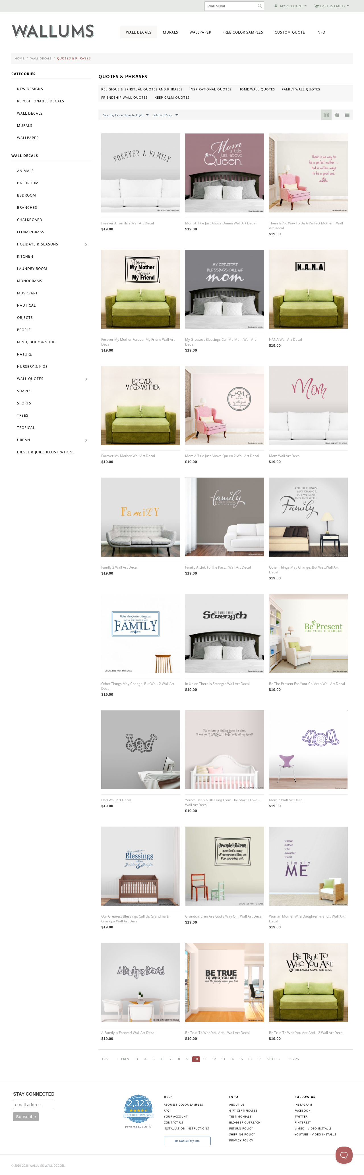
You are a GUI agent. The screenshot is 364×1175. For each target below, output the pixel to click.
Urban (23, 439)
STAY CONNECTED (34, 1094)
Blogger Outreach (244, 1122)
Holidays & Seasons (37, 244)
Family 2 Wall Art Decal (119, 567)
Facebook (303, 1110)
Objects (25, 317)
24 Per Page (166, 115)
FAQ (167, 1110)
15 (241, 1059)
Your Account (176, 1116)
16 (250, 1059)
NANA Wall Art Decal (285, 339)
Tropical (26, 427)
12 (214, 1059)
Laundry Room (32, 268)
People (24, 329)
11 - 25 (293, 1059)
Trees (22, 415)
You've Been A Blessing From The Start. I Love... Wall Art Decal (222, 802)
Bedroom (26, 195)
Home (19, 58)
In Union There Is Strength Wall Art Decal (217, 683)
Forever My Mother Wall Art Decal (128, 455)
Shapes (24, 391)
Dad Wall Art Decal (116, 800)
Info (321, 32)
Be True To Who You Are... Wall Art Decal (217, 1032)
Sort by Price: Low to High (125, 115)
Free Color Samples (243, 32)
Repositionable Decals (40, 101)
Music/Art (27, 293)
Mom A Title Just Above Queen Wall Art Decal (220, 223)
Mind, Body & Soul (36, 342)
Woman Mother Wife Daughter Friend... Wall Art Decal (306, 919)
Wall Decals (139, 32)
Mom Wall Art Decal (285, 455)
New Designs (30, 88)
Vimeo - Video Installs (313, 1128)
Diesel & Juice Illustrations (46, 452)
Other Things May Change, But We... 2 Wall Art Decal (137, 686)
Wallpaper (200, 32)
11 (205, 1059)
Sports (24, 403)
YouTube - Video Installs (315, 1134)
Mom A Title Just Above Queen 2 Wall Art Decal (222, 455)
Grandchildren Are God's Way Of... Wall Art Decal (223, 916)
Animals (25, 170)
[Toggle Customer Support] (344, 1155)
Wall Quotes (30, 378)
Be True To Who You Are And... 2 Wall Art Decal (306, 1032)
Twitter (301, 1116)
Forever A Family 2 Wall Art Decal (127, 223)
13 (223, 1059)
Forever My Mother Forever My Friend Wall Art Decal (138, 342)
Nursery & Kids (32, 366)
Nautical (26, 305)
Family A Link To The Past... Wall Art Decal (218, 567)
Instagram (303, 1104)
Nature (24, 354)
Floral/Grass (30, 232)
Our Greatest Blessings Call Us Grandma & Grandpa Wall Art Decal (135, 919)
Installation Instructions (186, 1128)
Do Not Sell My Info (187, 1141)
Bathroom (28, 183)
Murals (170, 32)
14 (232, 1059)
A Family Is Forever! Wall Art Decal (128, 1032)
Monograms (29, 280)
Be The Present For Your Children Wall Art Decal (307, 683)
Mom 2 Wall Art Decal (286, 800)
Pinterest (303, 1122)
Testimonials (240, 1116)
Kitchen (25, 256)
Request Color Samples (183, 1104)
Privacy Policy (241, 1140)
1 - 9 (105, 1059)
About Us (236, 1104)
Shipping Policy (242, 1134)
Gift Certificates (243, 1110)
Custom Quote (290, 32)
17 (259, 1059)
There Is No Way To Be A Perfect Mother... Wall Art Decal (306, 225)
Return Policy (241, 1128)
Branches (27, 207)
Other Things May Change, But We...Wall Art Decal (303, 570)
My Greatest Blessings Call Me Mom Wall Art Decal (220, 342)
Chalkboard (29, 219)
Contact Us (173, 1122)
